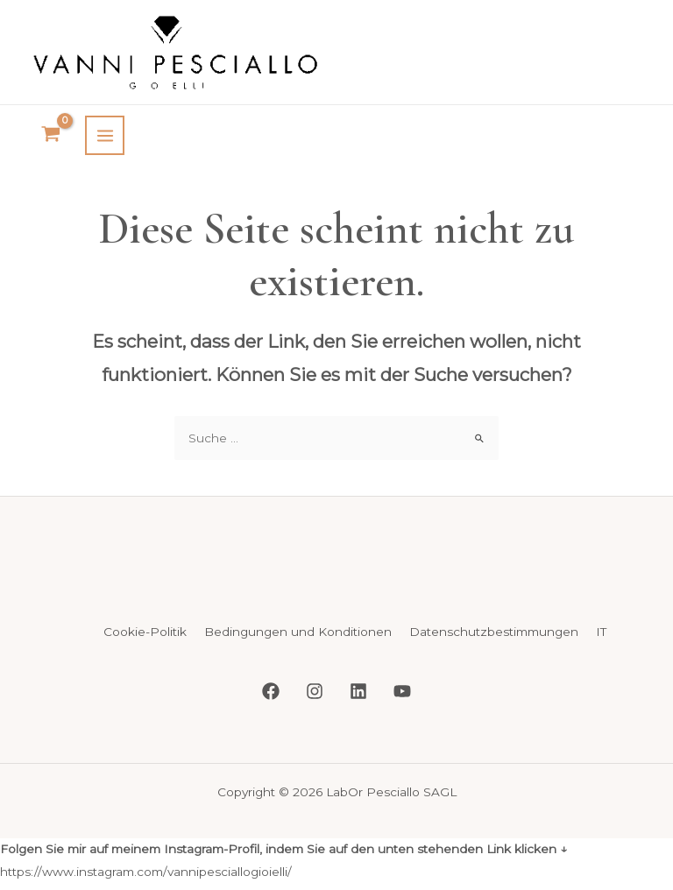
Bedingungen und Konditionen (298, 618)
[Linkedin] (358, 677)
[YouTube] (402, 677)
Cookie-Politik (145, 618)
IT (601, 618)
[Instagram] (314, 677)
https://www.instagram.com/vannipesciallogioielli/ (146, 857)
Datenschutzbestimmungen (493, 618)
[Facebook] (271, 677)
